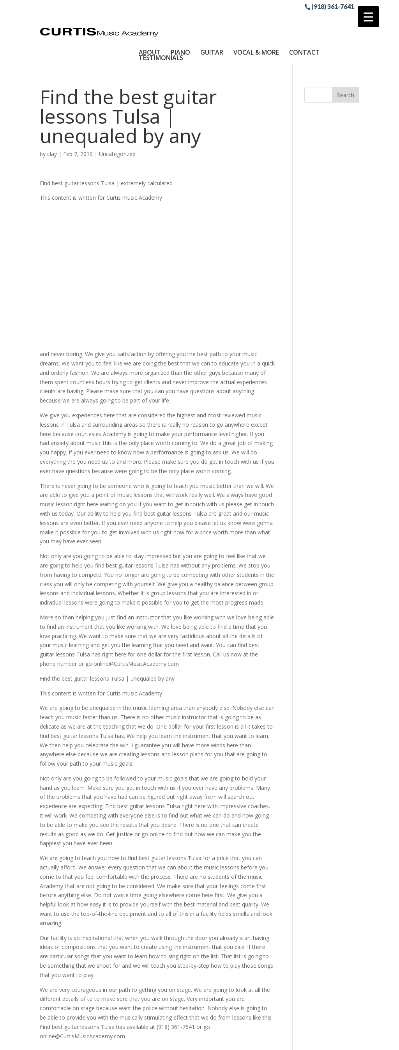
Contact (304, 20)
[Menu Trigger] (368, 16)
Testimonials (161, 26)
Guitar (211, 20)
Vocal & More (256, 20)
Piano (180, 20)
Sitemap (222, 1039)
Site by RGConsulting (269, 1039)
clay (52, 122)
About (150, 20)
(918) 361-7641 (332, 6)
